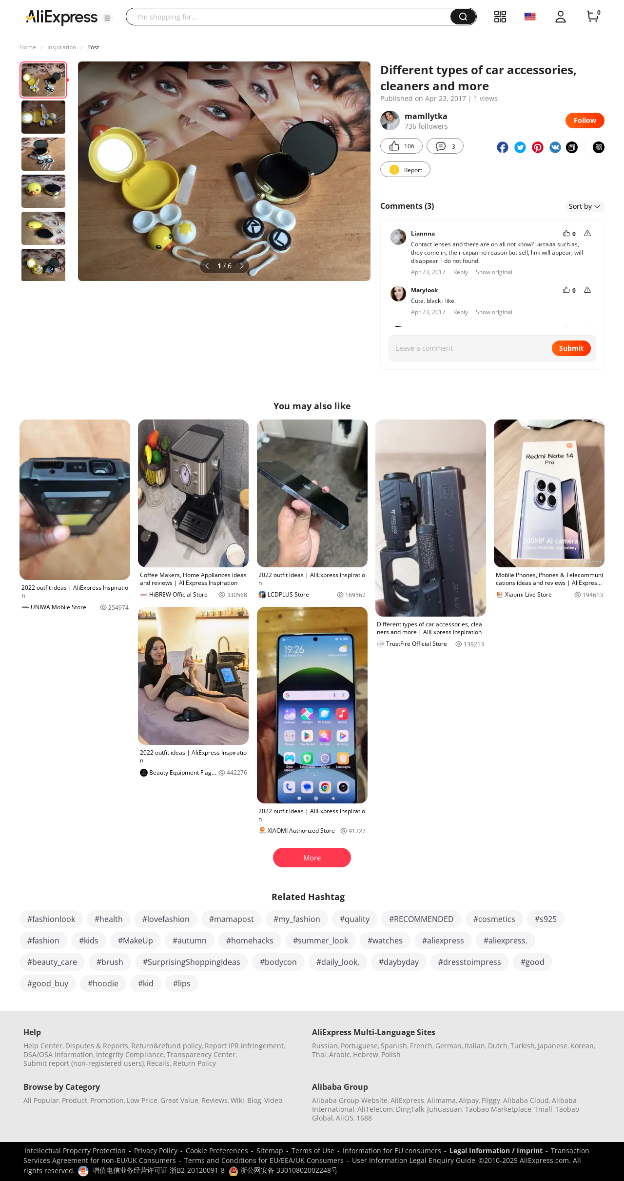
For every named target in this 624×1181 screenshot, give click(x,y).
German (448, 1045)
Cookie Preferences (217, 1150)
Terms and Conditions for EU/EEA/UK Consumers (264, 1160)
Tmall (543, 1109)
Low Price (142, 1100)
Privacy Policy (155, 1150)
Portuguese (359, 1045)
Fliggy (491, 1100)
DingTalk (410, 1109)
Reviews (214, 1100)
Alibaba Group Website (350, 1100)
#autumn (190, 940)
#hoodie (103, 983)
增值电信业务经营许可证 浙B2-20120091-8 (159, 1170)
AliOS (344, 1117)
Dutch (497, 1045)
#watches (385, 940)
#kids (88, 940)
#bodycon (278, 962)
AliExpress (407, 1100)
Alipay (469, 1100)
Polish (391, 1054)
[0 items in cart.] (593, 16)
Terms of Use (313, 1150)
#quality (355, 919)
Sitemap (269, 1150)
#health (109, 919)
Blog (254, 1100)
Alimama (441, 1100)
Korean (582, 1045)
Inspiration (61, 47)
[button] (107, 18)
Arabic (339, 1054)
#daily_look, (337, 962)
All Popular (41, 1100)
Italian (475, 1045)
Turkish (522, 1045)
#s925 (546, 919)
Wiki (237, 1100)
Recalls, (159, 1063)
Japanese (552, 1045)
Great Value (179, 1100)
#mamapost (231, 919)
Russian (325, 1045)
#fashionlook (51, 919)
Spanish (394, 1045)
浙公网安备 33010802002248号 (283, 1170)
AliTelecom (375, 1109)
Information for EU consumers (392, 1150)
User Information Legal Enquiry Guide (413, 1160)
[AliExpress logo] (61, 17)
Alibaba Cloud (526, 1100)
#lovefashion (166, 919)
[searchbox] (291, 16)
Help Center (42, 1045)
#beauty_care (52, 962)
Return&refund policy (166, 1045)
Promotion (107, 1100)
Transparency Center (201, 1054)
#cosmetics (494, 919)
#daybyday (399, 962)
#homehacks (249, 940)
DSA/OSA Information (58, 1054)
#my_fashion (296, 919)
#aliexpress (443, 940)
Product (74, 1100)
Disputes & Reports (96, 1045)
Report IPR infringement (244, 1045)
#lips (182, 983)
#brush (110, 962)
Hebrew (365, 1054)
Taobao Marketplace (498, 1109)
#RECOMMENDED (421, 919)
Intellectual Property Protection (75, 1150)
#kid (146, 983)
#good (533, 962)
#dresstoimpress (469, 962)
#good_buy (47, 983)
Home (28, 47)
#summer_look (320, 940)
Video (273, 1100)
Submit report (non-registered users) (83, 1063)
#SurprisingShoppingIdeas (191, 962)
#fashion (43, 940)
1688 (364, 1117)
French (421, 1045)
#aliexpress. (505, 940)
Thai (319, 1054)
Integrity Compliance (130, 1054)
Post (93, 47)
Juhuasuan (444, 1109)
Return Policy (194, 1063)
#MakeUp (135, 940)
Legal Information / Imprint (496, 1150)
